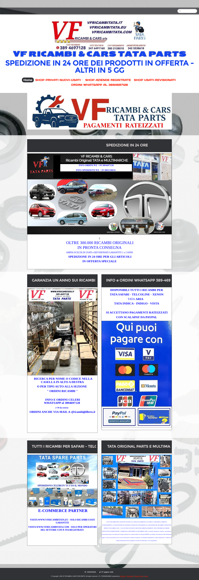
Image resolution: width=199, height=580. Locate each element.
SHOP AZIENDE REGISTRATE (108, 80)
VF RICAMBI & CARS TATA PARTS (99, 54)
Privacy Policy (139, 576)
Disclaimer (130, 576)
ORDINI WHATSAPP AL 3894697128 (99, 85)
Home (27, 80)
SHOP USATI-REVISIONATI (155, 80)
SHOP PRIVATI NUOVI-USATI (58, 80)
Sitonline (123, 576)
